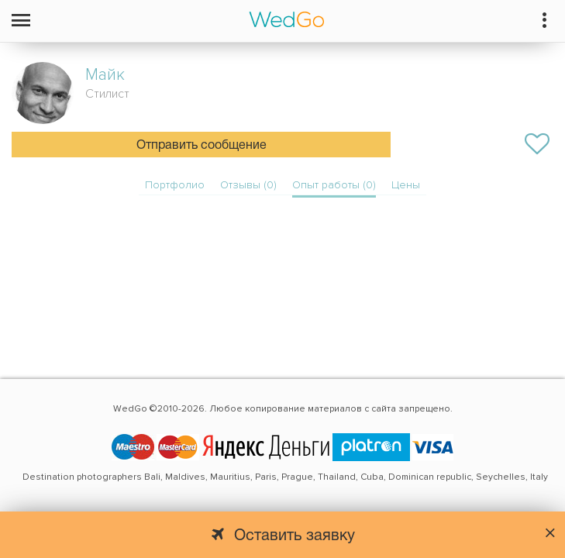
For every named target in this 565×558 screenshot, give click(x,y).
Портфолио (175, 184)
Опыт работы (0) (334, 184)
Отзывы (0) (248, 184)
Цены (405, 184)
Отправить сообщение (201, 145)
